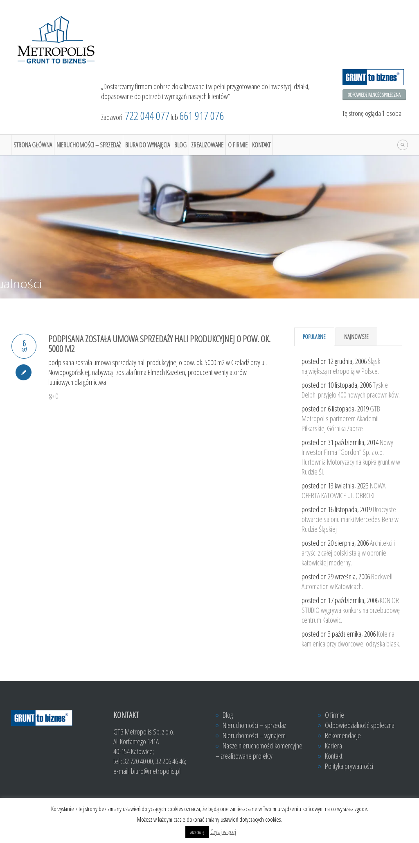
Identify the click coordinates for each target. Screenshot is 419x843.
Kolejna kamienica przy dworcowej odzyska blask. (351, 639)
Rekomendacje (343, 735)
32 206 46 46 (170, 761)
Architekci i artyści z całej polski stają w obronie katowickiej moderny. (348, 552)
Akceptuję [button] (197, 832)
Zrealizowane (207, 144)
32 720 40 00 (138, 761)
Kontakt (261, 144)
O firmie (238, 144)
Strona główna (33, 144)
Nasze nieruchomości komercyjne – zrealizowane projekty (259, 751)
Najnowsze (356, 337)
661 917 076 (201, 115)
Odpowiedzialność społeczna (374, 94)
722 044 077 (147, 115)
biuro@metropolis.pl (155, 771)
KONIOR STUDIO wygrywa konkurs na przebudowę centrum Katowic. (351, 610)
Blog (180, 144)
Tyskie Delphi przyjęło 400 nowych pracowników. (351, 390)
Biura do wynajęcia (147, 144)
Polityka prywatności (349, 766)
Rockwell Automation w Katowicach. (347, 581)
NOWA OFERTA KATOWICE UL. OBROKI (343, 490)
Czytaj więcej (223, 831)
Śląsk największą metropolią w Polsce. (341, 366)
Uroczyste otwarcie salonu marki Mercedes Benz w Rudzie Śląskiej (350, 519)
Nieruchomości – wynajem (254, 735)
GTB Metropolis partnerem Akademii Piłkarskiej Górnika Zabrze (341, 418)
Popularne (314, 337)
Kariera (333, 745)
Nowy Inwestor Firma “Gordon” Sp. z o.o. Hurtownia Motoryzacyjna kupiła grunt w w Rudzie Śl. (351, 457)
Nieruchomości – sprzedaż (88, 144)
